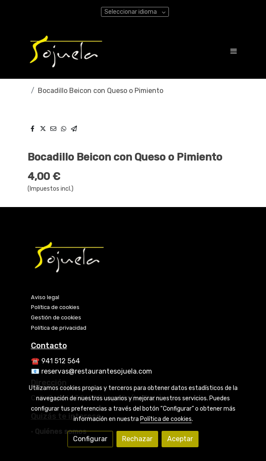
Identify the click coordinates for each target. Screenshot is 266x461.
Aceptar (180, 439)
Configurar (90, 439)
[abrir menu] (233, 51)
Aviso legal (45, 297)
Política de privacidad (58, 328)
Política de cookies (55, 307)
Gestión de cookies (56, 317)
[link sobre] (133, 258)
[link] (66, 50)
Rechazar (137, 439)
